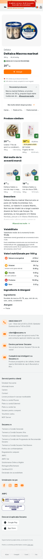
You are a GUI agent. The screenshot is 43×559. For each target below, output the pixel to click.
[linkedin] (16, 485)
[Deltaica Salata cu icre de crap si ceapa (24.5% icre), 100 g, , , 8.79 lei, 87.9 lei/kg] (12, 172)
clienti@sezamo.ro (17, 333)
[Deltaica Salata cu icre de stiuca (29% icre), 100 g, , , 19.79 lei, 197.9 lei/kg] (31, 172)
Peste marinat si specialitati (32, 110)
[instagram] (10, 485)
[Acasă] (6, 553)
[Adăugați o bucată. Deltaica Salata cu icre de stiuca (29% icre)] (36, 178)
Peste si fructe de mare (18, 110)
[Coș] (36, 553)
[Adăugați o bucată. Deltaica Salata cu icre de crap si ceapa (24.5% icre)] (17, 178)
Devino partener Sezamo (20, 344)
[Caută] (26, 553)
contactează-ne (22, 244)
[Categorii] (16, 553)
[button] (41, 7)
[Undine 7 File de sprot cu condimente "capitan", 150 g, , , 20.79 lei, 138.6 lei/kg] (12, 130)
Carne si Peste (7, 110)
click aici (30, 545)
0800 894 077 (15, 321)
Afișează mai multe (26, 96)
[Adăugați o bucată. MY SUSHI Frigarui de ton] (36, 136)
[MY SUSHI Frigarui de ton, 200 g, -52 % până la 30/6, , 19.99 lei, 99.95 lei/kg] (31, 130)
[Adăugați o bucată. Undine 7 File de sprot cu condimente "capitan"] (17, 136)
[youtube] (22, 485)
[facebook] (4, 485)
